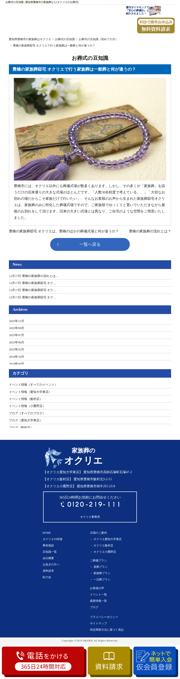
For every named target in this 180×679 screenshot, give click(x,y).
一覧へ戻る (90, 244)
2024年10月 (16, 356)
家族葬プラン (102, 573)
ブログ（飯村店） (21, 427)
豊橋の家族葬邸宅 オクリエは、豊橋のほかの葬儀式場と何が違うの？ (64, 231)
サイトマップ (98, 623)
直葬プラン (101, 566)
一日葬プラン (102, 579)
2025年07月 (16, 335)
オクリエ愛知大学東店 (108, 539)
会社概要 (48, 558)
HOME (47, 532)
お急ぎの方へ (51, 564)
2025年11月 (16, 321)
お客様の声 (97, 588)
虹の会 (47, 577)
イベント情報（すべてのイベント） (33, 384)
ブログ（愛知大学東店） (25, 420)
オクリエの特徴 (52, 539)
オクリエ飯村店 (103, 545)
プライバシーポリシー (104, 617)
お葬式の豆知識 (65, 39)
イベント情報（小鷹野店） (27, 406)
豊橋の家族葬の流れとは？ (150, 231)
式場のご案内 (98, 532)
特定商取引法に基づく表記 (107, 629)
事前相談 (48, 545)
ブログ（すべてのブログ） (27, 413)
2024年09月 (16, 363)
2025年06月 (16, 342)
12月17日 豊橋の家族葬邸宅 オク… (32, 283)
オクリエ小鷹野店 (105, 551)
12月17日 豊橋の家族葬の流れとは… (33, 276)
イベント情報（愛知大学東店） (30, 392)
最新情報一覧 (98, 600)
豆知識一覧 (50, 551)
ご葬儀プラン (98, 560)
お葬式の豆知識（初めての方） (98, 39)
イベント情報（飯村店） (25, 399)
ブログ (94, 607)
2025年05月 (16, 349)
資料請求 (48, 570)
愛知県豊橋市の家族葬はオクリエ (30, 39)
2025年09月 (16, 328)
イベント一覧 (98, 594)
